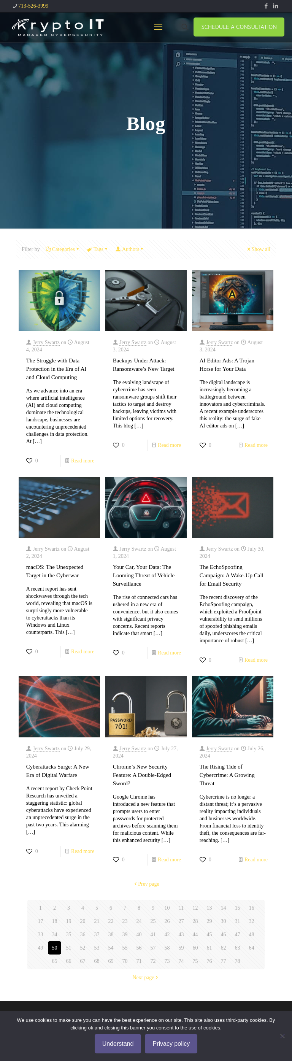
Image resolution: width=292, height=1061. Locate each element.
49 (40, 948)
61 (209, 948)
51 (68, 948)
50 (54, 948)
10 (167, 908)
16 (251, 908)
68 (97, 961)
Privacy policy (171, 1043)
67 (83, 961)
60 (195, 948)
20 (83, 921)
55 (125, 948)
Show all (258, 249)
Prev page (146, 884)
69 (111, 961)
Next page (145, 977)
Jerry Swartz (46, 342)
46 (223, 934)
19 (68, 921)
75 (195, 961)
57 (153, 948)
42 (167, 934)
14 (223, 908)
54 (111, 948)
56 (139, 948)
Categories (63, 249)
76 (209, 961)
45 (209, 934)
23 (125, 921)
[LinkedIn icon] (275, 6)
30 (223, 921)
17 (40, 921)
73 (167, 961)
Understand (118, 1043)
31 (237, 921)
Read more (82, 461)
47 (237, 934)
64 (251, 948)
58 (167, 948)
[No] (282, 1036)
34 (54, 934)
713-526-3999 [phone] (33, 6)
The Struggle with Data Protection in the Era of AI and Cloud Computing (56, 368)
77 (223, 961)
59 (181, 948)
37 (97, 934)
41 (153, 934)
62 (223, 948)
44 (195, 934)
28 (195, 921)
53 (97, 948)
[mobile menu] (158, 27)
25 (153, 921)
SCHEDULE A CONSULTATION (239, 27)
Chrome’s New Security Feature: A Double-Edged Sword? (142, 775)
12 (195, 908)
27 (181, 921)
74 (181, 961)
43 (181, 934)
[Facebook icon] (266, 6)
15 (237, 908)
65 (54, 961)
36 (83, 934)
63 (237, 948)
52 (83, 948)
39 (125, 934)
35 (68, 934)
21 (97, 921)
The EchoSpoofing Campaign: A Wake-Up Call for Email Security (231, 575)
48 (251, 934)
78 (237, 961)
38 (111, 934)
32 (251, 921)
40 (139, 934)
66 (68, 961)
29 (209, 921)
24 (139, 921)
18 (54, 921)
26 (167, 921)
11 (181, 908)
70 (125, 961)
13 (209, 908)
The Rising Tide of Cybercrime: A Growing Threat (227, 775)
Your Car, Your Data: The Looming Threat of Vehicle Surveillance (144, 575)
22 (111, 921)
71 (139, 961)
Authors (130, 249)
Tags (98, 249)
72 (153, 961)
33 (40, 934)
